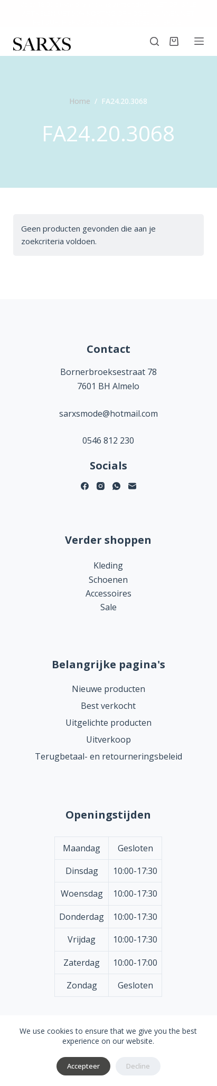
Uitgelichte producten (108, 722)
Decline (138, 1066)
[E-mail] (132, 486)
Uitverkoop (108, 739)
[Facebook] (85, 486)
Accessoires (108, 593)
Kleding (108, 565)
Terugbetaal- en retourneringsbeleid (108, 756)
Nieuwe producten (108, 689)
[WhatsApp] (116, 486)
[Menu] (199, 41)
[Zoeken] (154, 41)
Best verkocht (108, 706)
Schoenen (108, 579)
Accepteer (83, 1066)
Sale (108, 607)
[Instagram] (101, 486)
